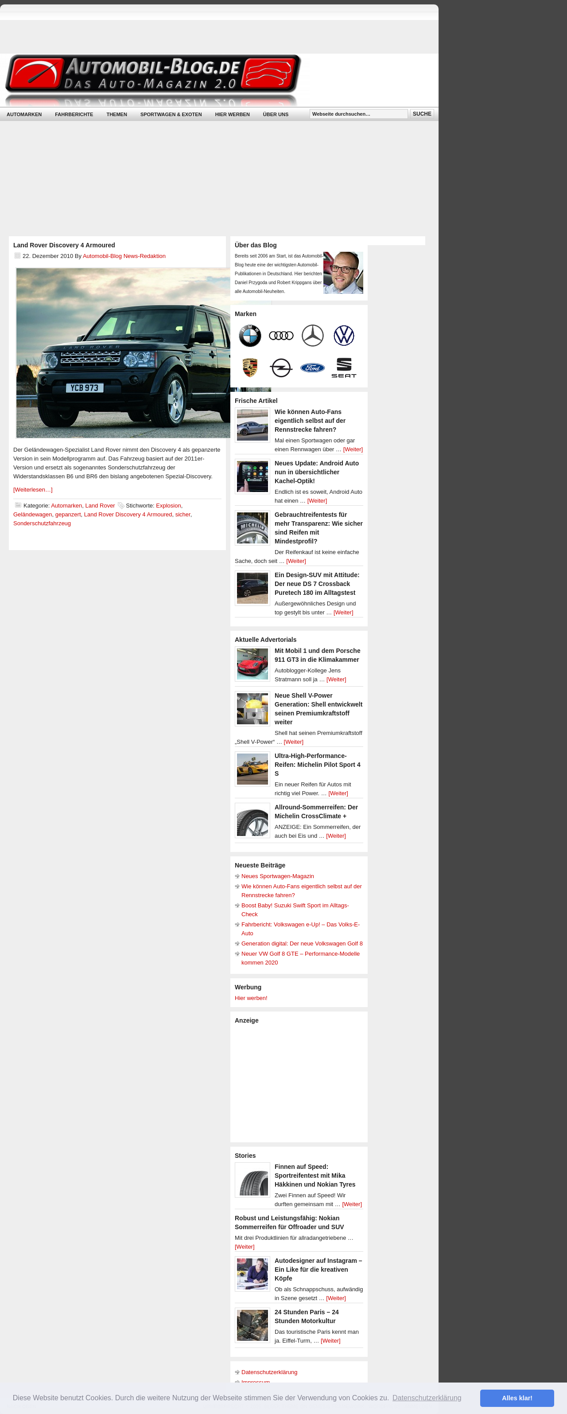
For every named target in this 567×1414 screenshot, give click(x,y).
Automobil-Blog (212, 80)
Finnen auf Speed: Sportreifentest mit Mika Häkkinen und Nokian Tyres (315, 1175)
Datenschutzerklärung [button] (427, 1398)
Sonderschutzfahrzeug (42, 523)
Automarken (24, 114)
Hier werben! (251, 998)
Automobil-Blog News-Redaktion (124, 256)
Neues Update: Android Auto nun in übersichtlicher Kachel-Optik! (317, 472)
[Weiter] (353, 449)
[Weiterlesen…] (33, 489)
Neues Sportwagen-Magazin (277, 876)
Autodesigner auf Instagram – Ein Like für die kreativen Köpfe (318, 1269)
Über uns (275, 114)
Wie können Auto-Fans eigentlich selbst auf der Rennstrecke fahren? (310, 420)
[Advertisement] (301, 1082)
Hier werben (232, 114)
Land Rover (100, 505)
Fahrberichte (74, 114)
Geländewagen (32, 514)
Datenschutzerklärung (269, 1372)
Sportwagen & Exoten (171, 114)
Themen (116, 114)
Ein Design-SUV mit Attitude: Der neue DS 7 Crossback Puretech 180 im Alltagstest (317, 583)
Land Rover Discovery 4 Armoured (64, 245)
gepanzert (68, 514)
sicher (182, 514)
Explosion (168, 505)
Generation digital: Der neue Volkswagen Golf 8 (302, 943)
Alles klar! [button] (517, 1398)
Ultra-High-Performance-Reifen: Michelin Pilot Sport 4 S (318, 764)
